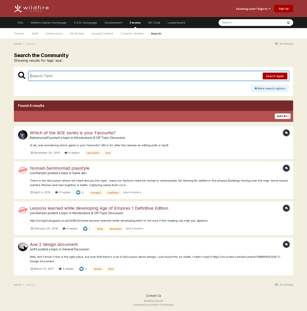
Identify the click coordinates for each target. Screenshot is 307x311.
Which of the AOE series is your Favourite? (73, 132)
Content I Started (132, 33)
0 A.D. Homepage (85, 22)
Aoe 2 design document (54, 244)
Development (113, 22)
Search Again (275, 76)
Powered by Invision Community (153, 304)
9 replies (72, 152)
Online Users (54, 33)
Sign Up (284, 8)
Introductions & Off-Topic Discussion (99, 137)
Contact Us (153, 295)
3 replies (66, 268)
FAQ (20, 22)
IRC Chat (154, 22)
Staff (35, 33)
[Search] (240, 22)
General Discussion (75, 249)
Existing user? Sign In (253, 8)
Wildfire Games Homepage (49, 22)
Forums (135, 24)
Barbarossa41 (39, 137)
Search (156, 33)
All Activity (77, 33)
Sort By (282, 116)
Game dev (79, 173)
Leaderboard (176, 22)
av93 (33, 249)
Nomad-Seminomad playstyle (60, 168)
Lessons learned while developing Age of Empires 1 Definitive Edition (99, 208)
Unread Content (102, 33)
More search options (270, 88)
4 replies (70, 228)
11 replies (63, 192)
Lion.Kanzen (38, 173)
